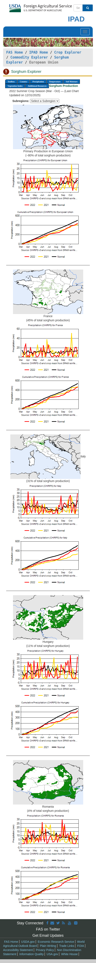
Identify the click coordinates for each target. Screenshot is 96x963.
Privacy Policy (45, 950)
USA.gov (52, 954)
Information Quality (31, 954)
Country (23, 81)
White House (69, 954)
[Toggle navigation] (85, 31)
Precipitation (38, 81)
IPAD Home (38, 52)
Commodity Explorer (29, 57)
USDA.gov (28, 941)
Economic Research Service (56, 941)
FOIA (80, 945)
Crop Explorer (67, 52)
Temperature (55, 81)
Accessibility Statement (18, 950)
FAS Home (14, 52)
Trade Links (66, 945)
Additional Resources (37, 86)
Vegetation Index (15, 86)
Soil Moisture (71, 81)
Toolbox (11, 81)
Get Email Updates (48, 935)
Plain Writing (48, 945)
